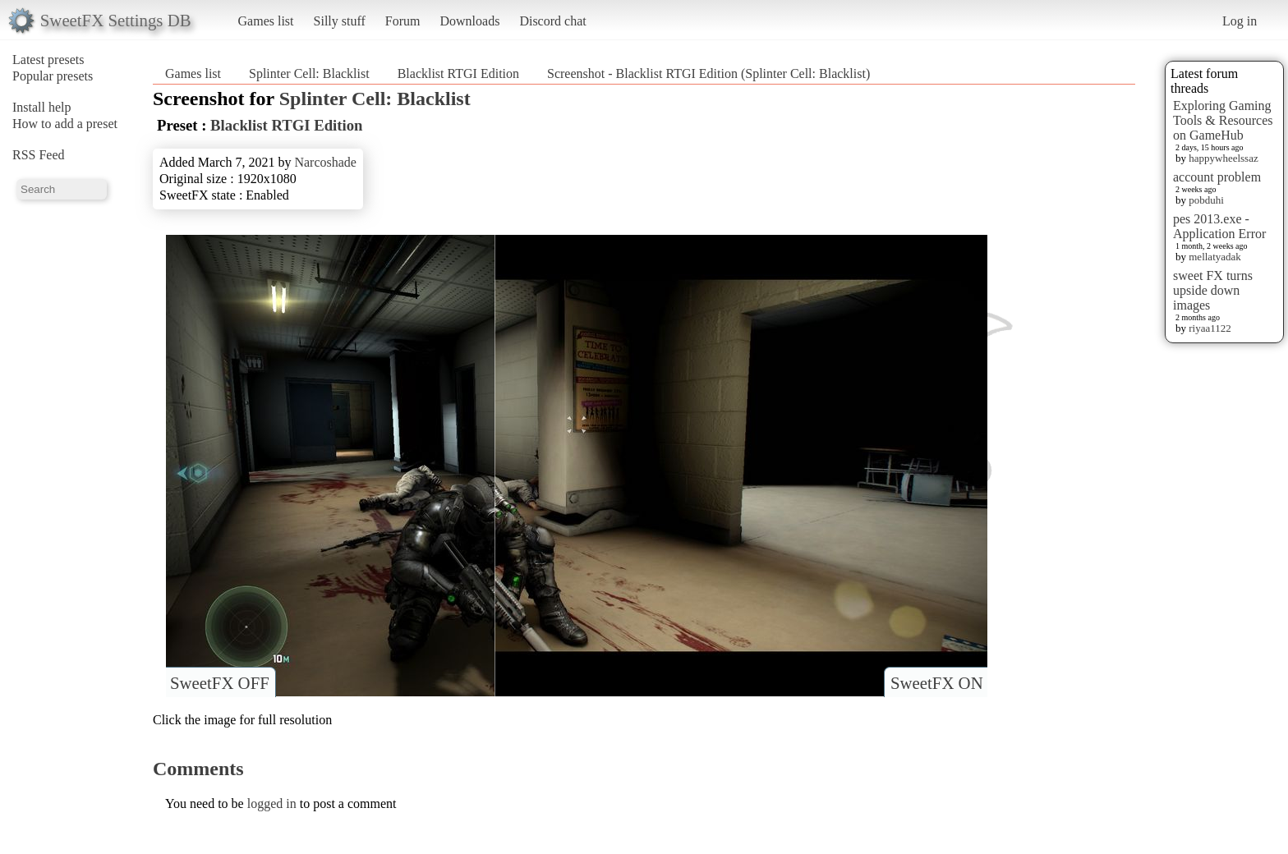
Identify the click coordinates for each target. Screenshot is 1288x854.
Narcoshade (325, 162)
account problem (1217, 177)
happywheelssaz (1223, 158)
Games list (266, 21)
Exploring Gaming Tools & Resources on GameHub (1223, 120)
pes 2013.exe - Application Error (1219, 226)
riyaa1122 (1210, 328)
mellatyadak (1215, 256)
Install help (41, 107)
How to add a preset (64, 124)
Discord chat (552, 21)
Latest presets (48, 60)
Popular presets (52, 76)
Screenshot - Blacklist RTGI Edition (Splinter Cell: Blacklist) (708, 73)
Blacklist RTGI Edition (458, 73)
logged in (272, 803)
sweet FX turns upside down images (1213, 290)
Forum (403, 21)
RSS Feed (38, 155)
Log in (1239, 21)
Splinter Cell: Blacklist (309, 73)
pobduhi (1206, 200)
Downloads (469, 21)
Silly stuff (340, 21)
